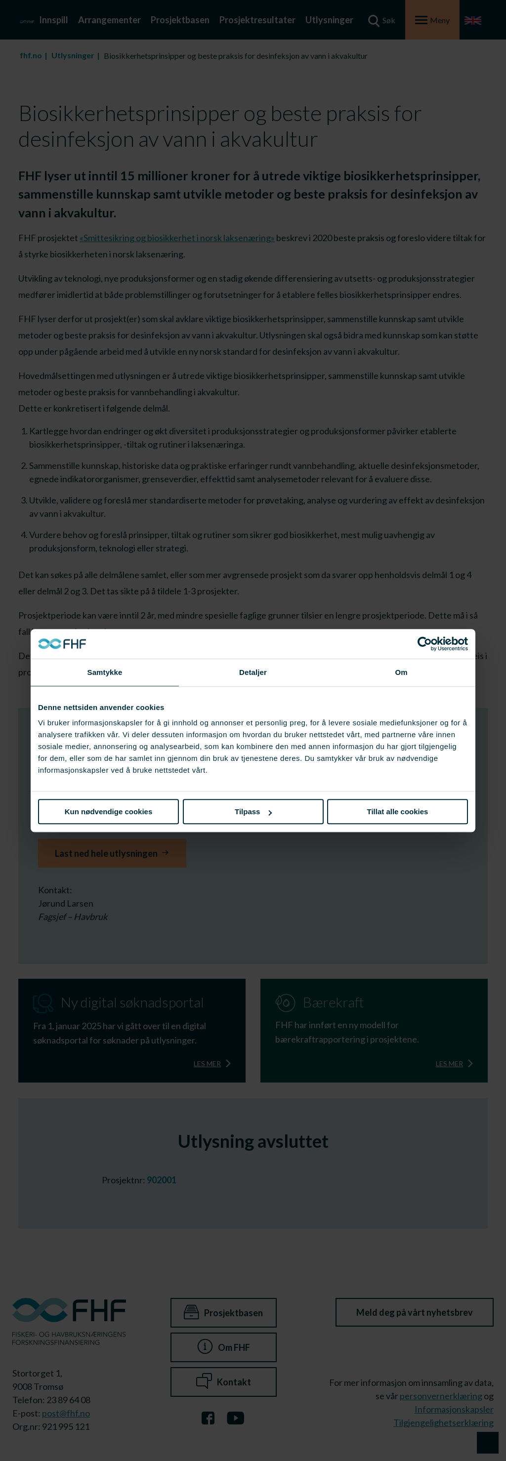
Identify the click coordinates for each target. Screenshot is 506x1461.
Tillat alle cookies (397, 811)
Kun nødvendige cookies (109, 811)
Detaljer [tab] (253, 672)
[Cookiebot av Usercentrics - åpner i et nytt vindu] (424, 643)
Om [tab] (401, 672)
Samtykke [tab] (105, 672)
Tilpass (253, 811)
